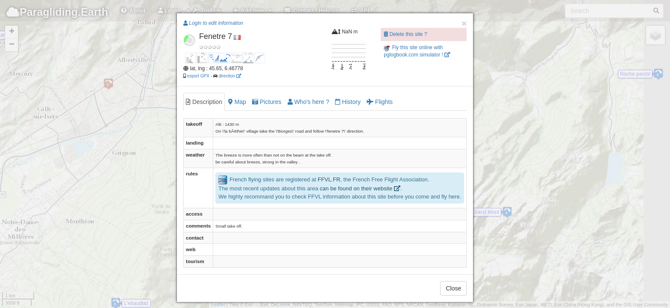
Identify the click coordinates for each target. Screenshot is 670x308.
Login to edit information (213, 23)
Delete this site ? (405, 34)
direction (230, 76)
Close (453, 288)
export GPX (198, 76)
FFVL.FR (329, 180)
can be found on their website (360, 188)
